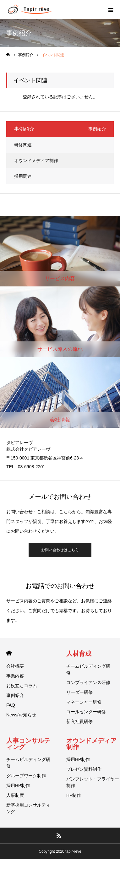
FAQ (10, 705)
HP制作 (73, 795)
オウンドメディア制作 (36, 160)
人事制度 (15, 795)
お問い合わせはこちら (60, 550)
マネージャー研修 (83, 701)
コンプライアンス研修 (88, 682)
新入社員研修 (79, 721)
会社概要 (15, 666)
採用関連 (23, 176)
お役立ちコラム (21, 685)
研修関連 (23, 144)
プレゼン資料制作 (83, 769)
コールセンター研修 (86, 711)
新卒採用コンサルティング (28, 808)
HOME (9, 653)
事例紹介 (15, 695)
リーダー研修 (79, 692)
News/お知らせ (21, 714)
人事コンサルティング (28, 743)
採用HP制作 (18, 785)
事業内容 (15, 675)
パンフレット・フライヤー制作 (92, 782)
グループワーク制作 (26, 775)
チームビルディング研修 (88, 669)
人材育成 (78, 653)
